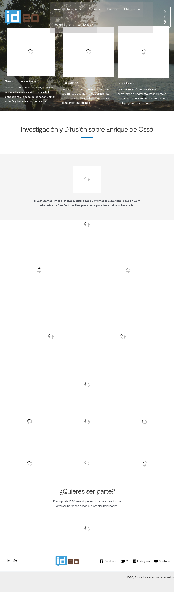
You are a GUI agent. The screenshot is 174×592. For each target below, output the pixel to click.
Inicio (56, 9)
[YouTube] (162, 561)
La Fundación (83, 25)
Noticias (108, 9)
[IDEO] (22, 17)
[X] (124, 561)
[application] (78, 9)
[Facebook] (108, 561)
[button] (165, 17)
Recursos (72, 9)
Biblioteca (126, 9)
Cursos (91, 9)
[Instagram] (141, 561)
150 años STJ (61, 25)
